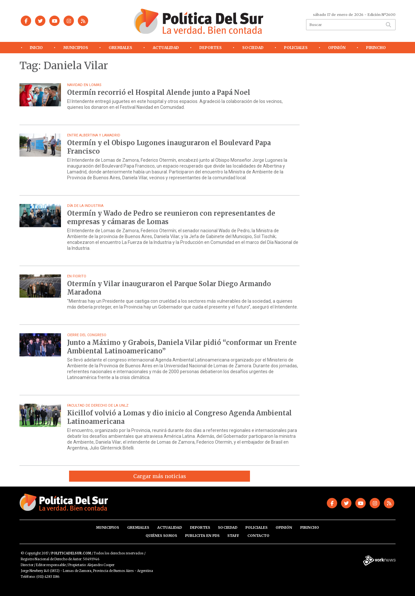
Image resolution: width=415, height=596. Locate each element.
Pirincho (376, 47)
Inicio (36, 47)
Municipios (75, 47)
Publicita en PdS (202, 535)
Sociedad (253, 47)
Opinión (337, 47)
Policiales (296, 47)
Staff (233, 535)
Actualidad (166, 47)
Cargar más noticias (159, 476)
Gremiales (120, 47)
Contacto (258, 535)
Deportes (210, 47)
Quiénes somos (161, 535)
